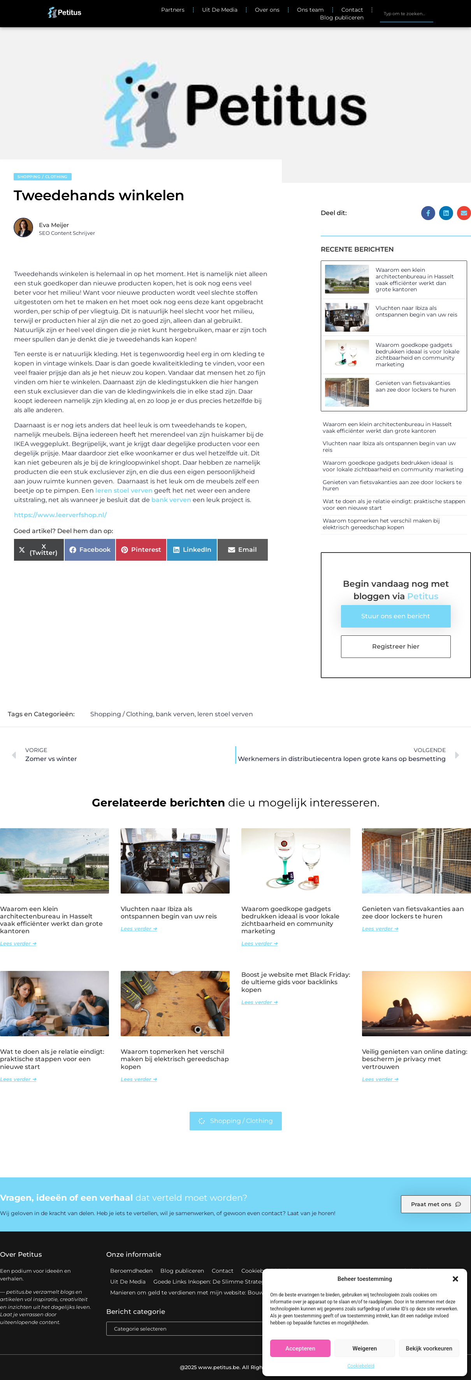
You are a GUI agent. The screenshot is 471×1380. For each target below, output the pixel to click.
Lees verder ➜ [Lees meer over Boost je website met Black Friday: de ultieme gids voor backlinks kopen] (259, 1002)
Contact (352, 9)
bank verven (171, 500)
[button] (455, 1279)
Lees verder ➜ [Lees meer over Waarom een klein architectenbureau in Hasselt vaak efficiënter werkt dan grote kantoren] (18, 943)
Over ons (267, 9)
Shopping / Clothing (43, 176)
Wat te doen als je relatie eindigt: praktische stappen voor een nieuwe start (394, 504)
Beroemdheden (131, 1270)
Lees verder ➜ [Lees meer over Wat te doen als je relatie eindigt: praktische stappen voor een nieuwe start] (18, 1079)
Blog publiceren (342, 17)
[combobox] (406, 13)
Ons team (310, 9)
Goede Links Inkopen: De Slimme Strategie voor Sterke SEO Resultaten (250, 1281)
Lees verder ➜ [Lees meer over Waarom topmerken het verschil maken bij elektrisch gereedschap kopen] (139, 1079)
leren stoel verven (124, 490)
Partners (173, 9)
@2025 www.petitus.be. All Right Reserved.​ (235, 1367)
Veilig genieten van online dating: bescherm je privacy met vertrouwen (414, 1059)
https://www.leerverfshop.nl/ (60, 515)
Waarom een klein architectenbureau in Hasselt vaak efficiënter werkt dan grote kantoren (415, 279)
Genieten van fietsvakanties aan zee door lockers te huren (416, 386)
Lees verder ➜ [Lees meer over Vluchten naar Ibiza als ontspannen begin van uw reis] (139, 928)
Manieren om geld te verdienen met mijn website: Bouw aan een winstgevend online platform (238, 1292)
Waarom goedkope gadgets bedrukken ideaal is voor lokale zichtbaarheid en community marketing (417, 354)
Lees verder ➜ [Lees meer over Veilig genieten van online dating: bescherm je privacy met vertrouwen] (380, 1079)
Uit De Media (219, 9)
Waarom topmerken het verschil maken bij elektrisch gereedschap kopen (381, 524)
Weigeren (365, 1348)
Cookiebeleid (361, 1366)
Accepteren (300, 1348)
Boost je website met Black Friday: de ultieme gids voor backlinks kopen (295, 982)
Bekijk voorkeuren (429, 1348)
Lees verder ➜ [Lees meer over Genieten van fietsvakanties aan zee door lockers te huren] (380, 928)
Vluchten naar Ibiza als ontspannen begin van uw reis (416, 311)
